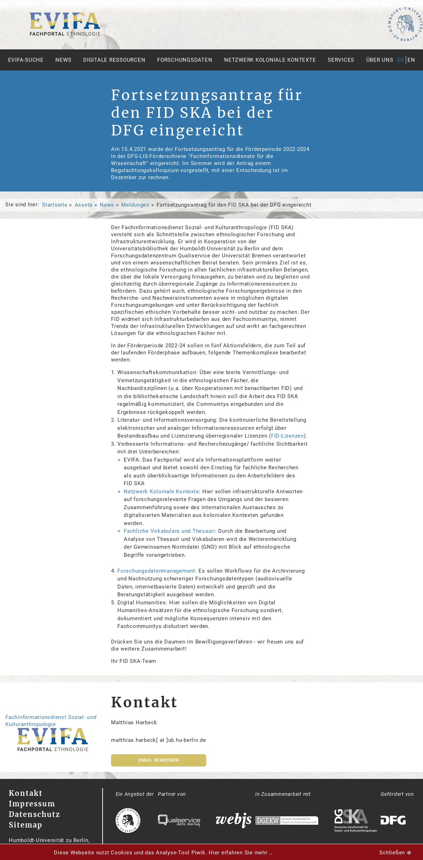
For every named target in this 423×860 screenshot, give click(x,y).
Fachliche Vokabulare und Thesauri (169, 531)
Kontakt (26, 793)
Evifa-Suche (26, 60)
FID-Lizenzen (287, 436)
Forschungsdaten (184, 60)
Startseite (55, 205)
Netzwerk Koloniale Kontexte (270, 60)
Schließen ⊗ (395, 852)
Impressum (32, 803)
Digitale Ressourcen (114, 60)
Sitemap (26, 825)
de (401, 60)
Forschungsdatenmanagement (156, 571)
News (63, 60)
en (411, 60)
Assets (84, 205)
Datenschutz (34, 814)
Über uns (379, 60)
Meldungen (135, 205)
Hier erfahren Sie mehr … (241, 852)
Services (341, 60)
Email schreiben (159, 760)
